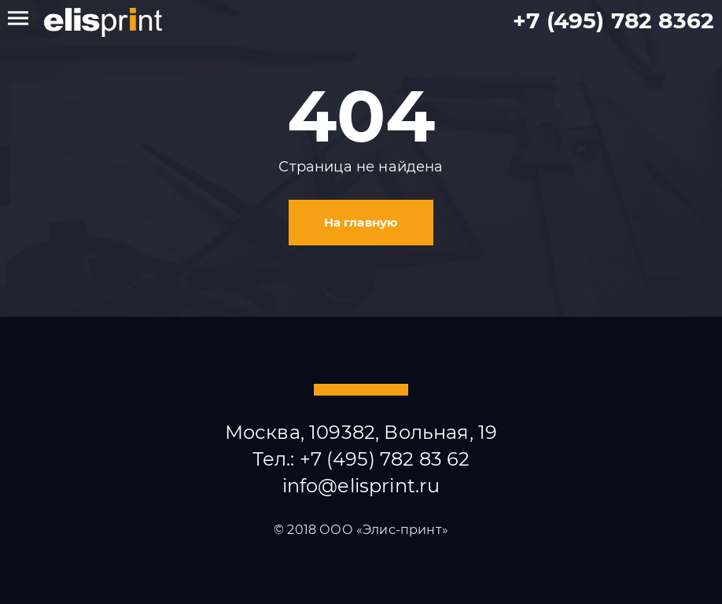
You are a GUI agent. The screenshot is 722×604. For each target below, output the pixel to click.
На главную (361, 222)
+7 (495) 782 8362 (613, 21)
